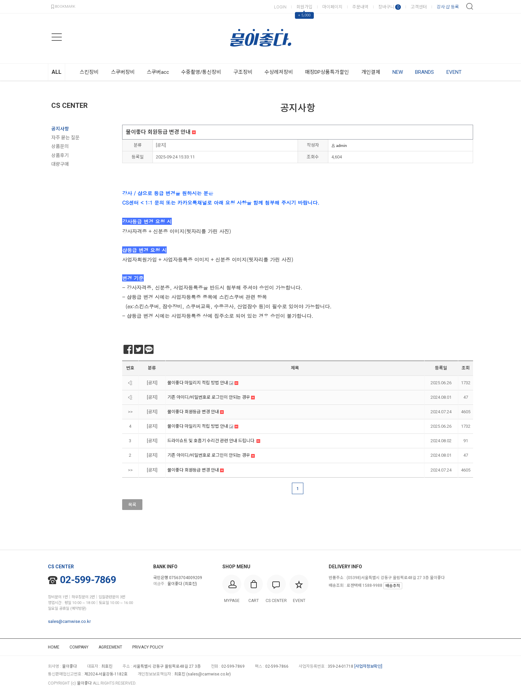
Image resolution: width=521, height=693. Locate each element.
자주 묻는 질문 (65, 137)
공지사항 (60, 128)
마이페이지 (332, 6)
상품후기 (60, 155)
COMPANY (79, 647)
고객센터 (419, 6)
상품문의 (60, 146)
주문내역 (360, 6)
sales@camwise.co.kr (69, 621)
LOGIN (280, 6)
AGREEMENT (110, 647)
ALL (56, 72)
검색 (469, 6)
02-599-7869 (82, 579)
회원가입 (304, 6)
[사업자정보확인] (368, 666)
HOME (53, 647)
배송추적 (392, 585)
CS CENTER (69, 105)
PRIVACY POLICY (147, 647)
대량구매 (60, 164)
